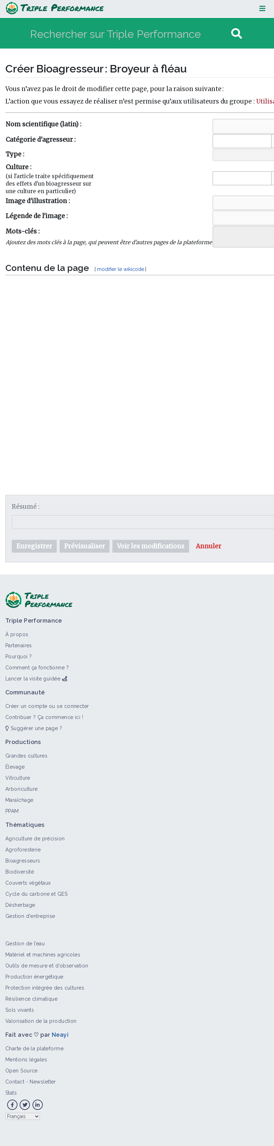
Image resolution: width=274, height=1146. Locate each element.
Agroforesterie (23, 850)
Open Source (21, 1071)
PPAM (12, 811)
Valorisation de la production (41, 1021)
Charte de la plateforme (34, 1048)
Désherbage (20, 905)
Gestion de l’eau (25, 943)
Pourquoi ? (18, 656)
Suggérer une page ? (33, 728)
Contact (14, 1082)
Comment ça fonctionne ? (37, 667)
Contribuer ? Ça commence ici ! (44, 717)
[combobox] (242, 141)
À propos (17, 634)
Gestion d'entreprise (30, 916)
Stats (11, 1093)
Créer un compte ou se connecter (47, 706)
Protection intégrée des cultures (44, 988)
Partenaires (18, 645)
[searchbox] (220, 235)
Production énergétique (34, 977)
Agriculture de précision (35, 838)
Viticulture (17, 778)
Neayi (60, 1034)
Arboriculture (21, 789)
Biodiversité (19, 872)
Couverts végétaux (28, 883)
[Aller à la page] (236, 33)
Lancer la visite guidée (32, 679)
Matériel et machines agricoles (42, 954)
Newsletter (43, 1082)
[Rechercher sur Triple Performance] (129, 33)
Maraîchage (19, 800)
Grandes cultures (26, 756)
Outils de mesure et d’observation (46, 966)
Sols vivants (19, 1010)
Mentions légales (26, 1059)
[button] (208, 546)
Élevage (15, 767)
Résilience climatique (31, 999)
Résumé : (26, 507)
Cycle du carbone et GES (36, 894)
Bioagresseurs (22, 861)
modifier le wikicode (120, 269)
